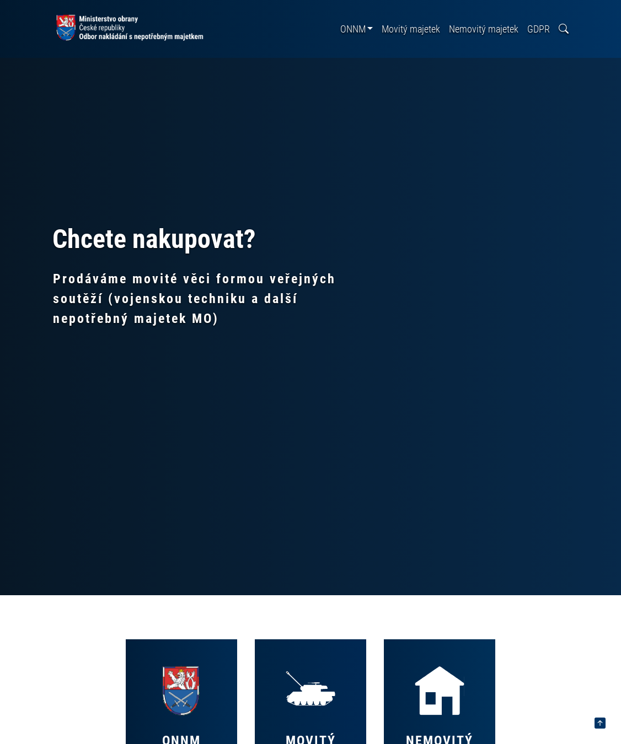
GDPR (538, 29)
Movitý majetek (411, 29)
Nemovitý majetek (483, 29)
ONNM (353, 29)
